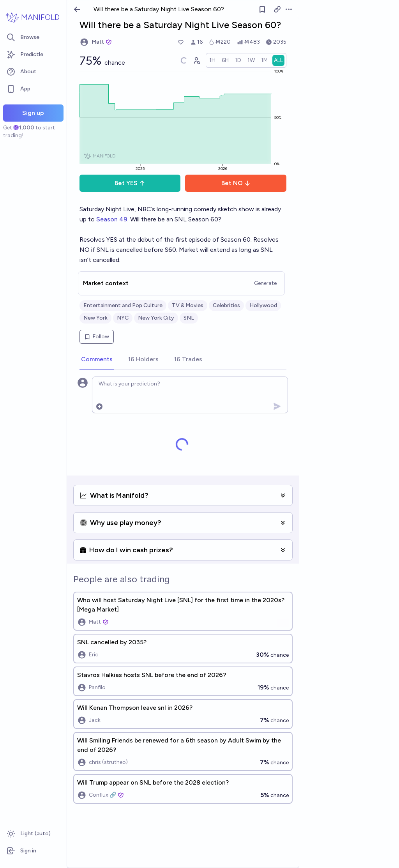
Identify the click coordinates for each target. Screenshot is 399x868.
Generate (265, 283)
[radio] (212, 60)
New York (95, 318)
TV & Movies (187, 305)
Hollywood (263, 305)
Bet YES (130, 183)
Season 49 (111, 219)
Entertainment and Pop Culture (122, 305)
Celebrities (226, 305)
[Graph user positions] (196, 60)
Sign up (33, 113)
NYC (123, 318)
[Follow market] (262, 9)
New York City (156, 318)
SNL (189, 318)
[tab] (96, 359)
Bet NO (236, 183)
